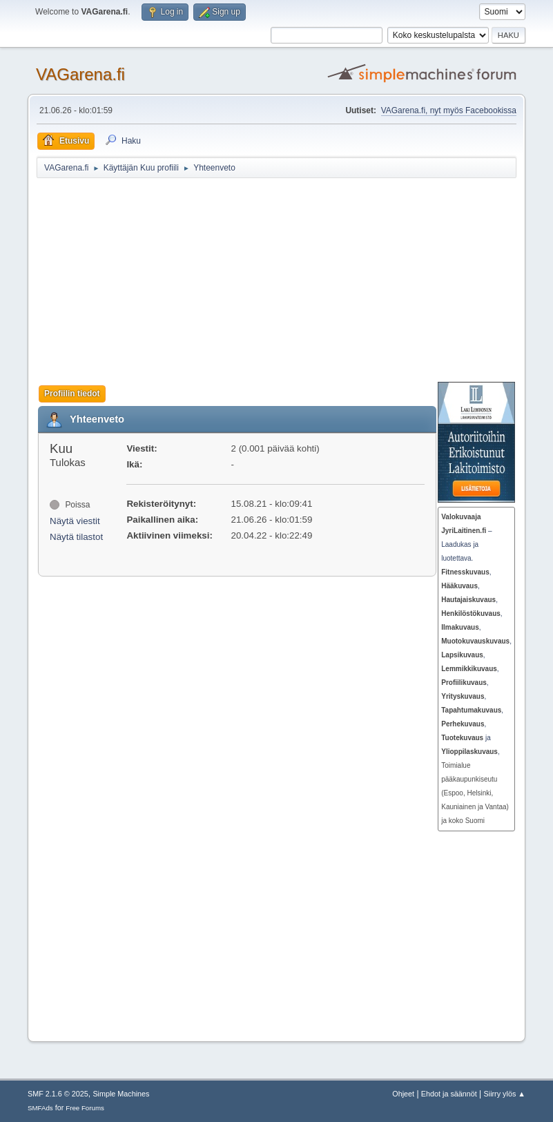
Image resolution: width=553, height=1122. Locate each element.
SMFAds (40, 1108)
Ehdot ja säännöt (449, 1094)
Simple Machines (121, 1094)
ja (466, 738)
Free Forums (85, 1108)
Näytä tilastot (76, 537)
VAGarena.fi (80, 74)
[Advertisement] (294, 279)
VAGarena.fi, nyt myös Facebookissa (448, 110)
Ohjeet (403, 1094)
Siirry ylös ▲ (504, 1094)
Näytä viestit (75, 521)
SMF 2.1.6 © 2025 (58, 1094)
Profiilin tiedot (72, 393)
